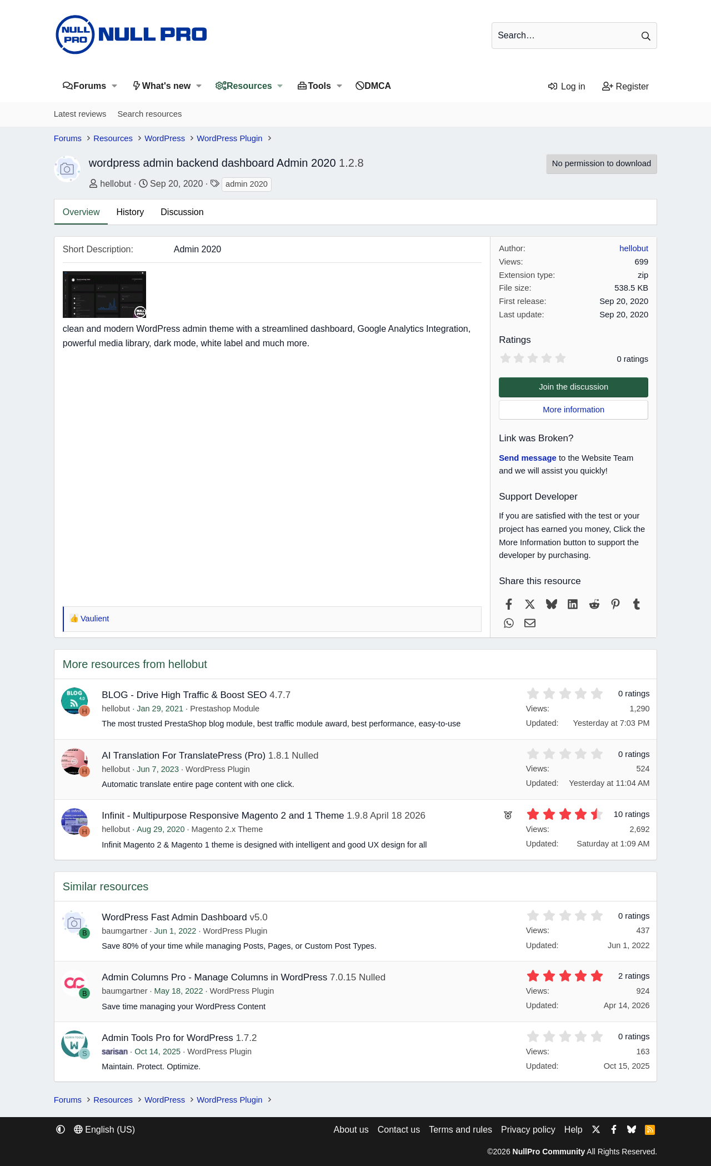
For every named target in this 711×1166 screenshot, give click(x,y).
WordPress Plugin (218, 769)
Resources (249, 86)
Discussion (182, 212)
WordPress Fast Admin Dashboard (174, 917)
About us (351, 1129)
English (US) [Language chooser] (104, 1129)
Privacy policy (528, 1129)
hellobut (115, 183)
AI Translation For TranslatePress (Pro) (184, 755)
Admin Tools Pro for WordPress (167, 1038)
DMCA (377, 86)
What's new (166, 86)
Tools (319, 86)
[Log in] (566, 86)
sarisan (115, 1051)
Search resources (149, 113)
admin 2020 (247, 184)
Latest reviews (80, 113)
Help (573, 1129)
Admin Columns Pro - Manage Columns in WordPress (214, 977)
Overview (81, 212)
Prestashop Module (224, 708)
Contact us (399, 1129)
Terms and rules (460, 1129)
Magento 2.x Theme (227, 829)
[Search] (574, 35)
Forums (89, 86)
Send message (528, 458)
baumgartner (124, 930)
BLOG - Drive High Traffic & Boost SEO (184, 695)
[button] (114, 86)
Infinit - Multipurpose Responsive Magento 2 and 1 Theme (223, 815)
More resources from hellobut (135, 664)
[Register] (626, 86)
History (130, 212)
